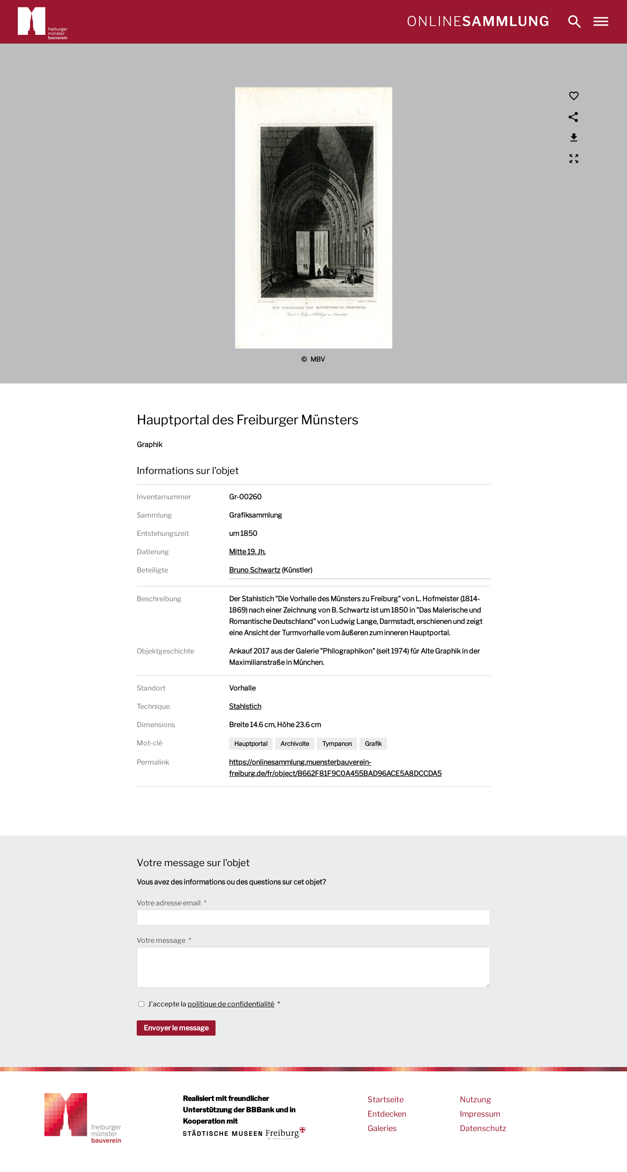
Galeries (382, 1128)
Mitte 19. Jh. (247, 552)
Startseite (385, 1099)
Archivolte (294, 743)
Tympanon (337, 743)
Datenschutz (483, 1128)
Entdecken (387, 1113)
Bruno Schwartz (254, 570)
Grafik (373, 743)
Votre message (162, 940)
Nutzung (475, 1099)
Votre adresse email (169, 903)
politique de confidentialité (231, 1004)
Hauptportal (250, 743)
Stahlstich (245, 706)
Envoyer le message (176, 1028)
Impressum (480, 1113)
